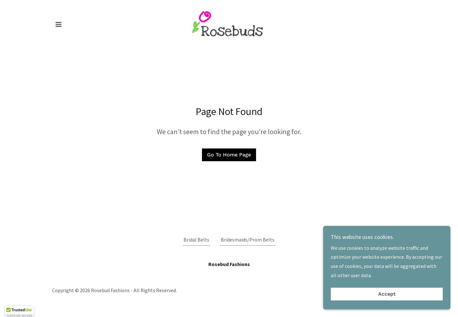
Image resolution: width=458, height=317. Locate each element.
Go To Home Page (229, 155)
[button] (58, 24)
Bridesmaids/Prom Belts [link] (247, 239)
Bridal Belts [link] (196, 239)
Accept (387, 294)
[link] (229, 23)
